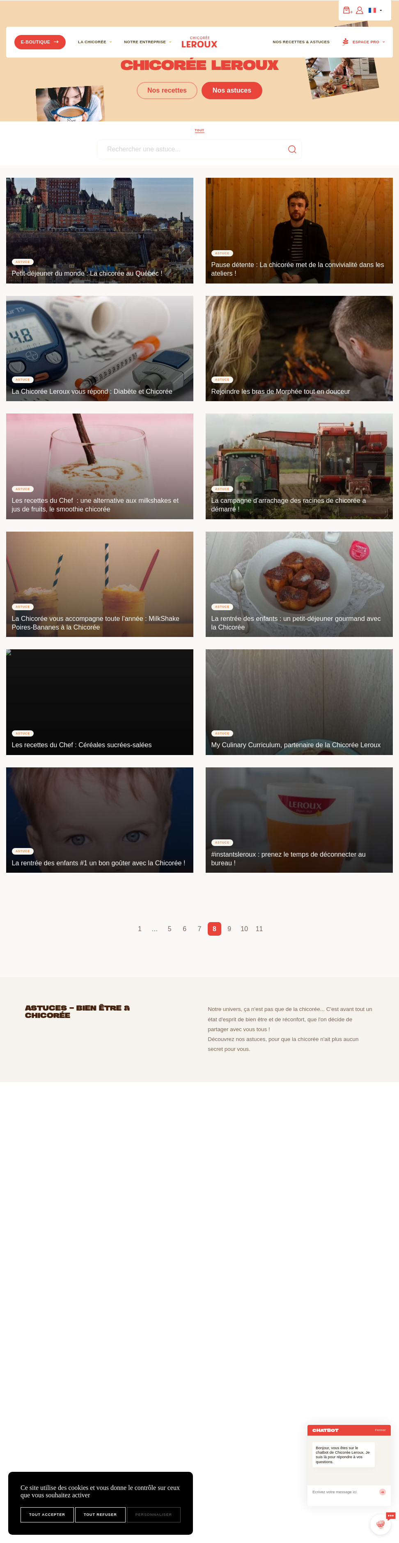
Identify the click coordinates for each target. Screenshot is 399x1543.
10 (244, 928)
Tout (199, 130)
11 (259, 928)
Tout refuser (100, 1515)
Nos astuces (232, 90)
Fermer (380, 1430)
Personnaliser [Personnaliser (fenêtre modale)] (153, 1515)
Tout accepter (47, 1515)
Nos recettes (167, 90)
